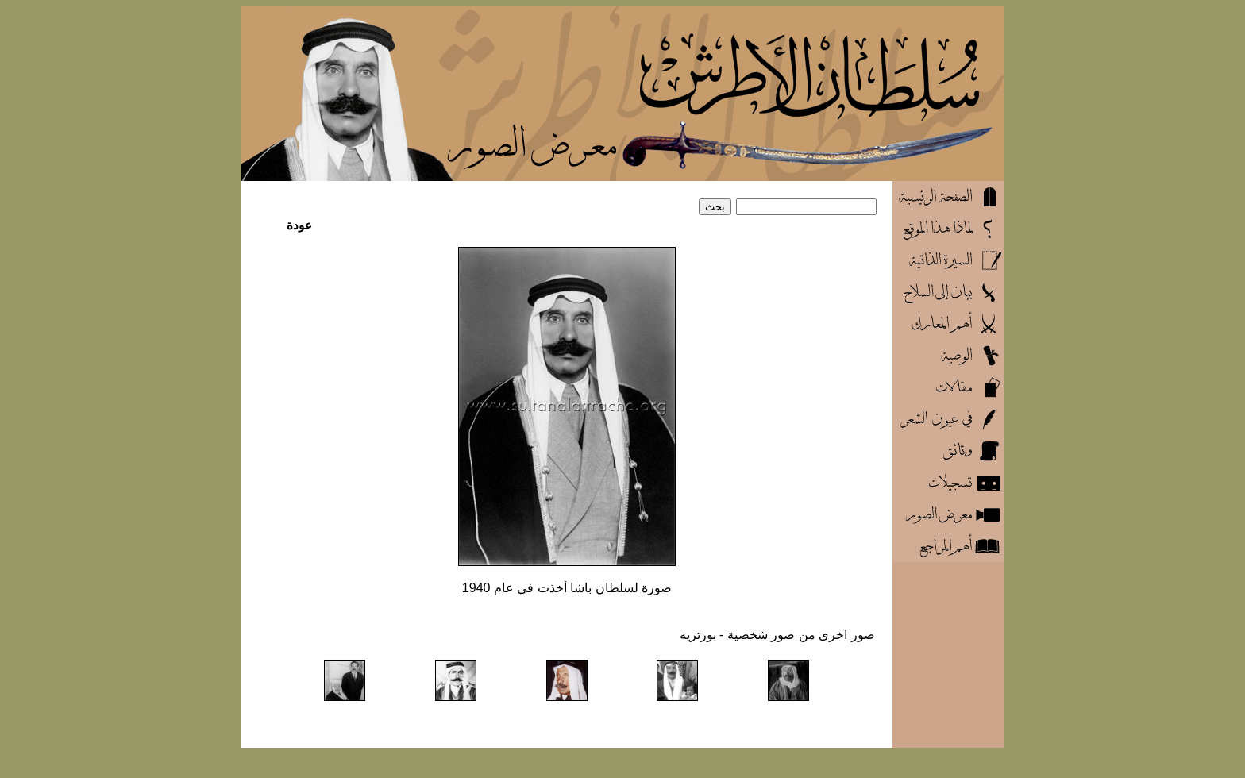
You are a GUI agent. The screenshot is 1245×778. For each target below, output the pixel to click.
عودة (299, 225)
